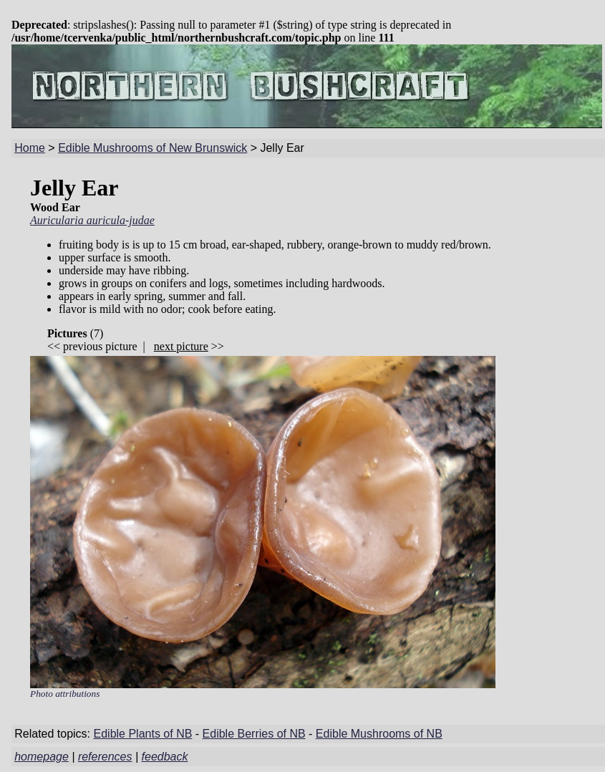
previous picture (100, 346)
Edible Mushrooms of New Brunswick (152, 148)
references (105, 757)
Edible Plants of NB (143, 734)
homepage (41, 757)
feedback (165, 757)
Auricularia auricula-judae (92, 220)
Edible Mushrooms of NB (379, 734)
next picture (181, 346)
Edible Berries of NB (254, 734)
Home (29, 148)
